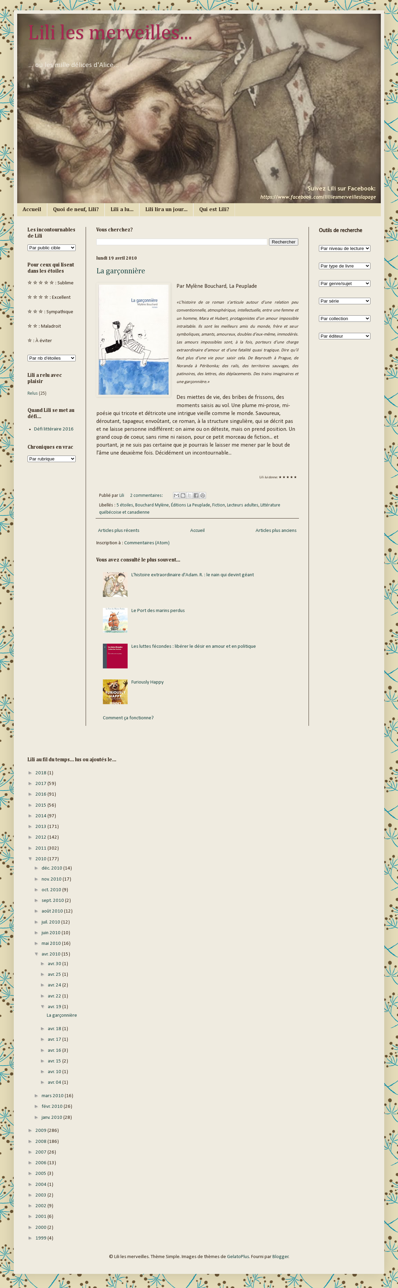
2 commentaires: (147, 495)
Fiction (218, 505)
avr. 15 (55, 1061)
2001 (41, 1216)
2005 (41, 1173)
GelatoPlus (238, 1256)
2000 (41, 1227)
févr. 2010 (53, 1106)
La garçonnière (120, 271)
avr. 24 (55, 985)
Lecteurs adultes (242, 505)
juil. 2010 (51, 922)
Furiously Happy (147, 682)
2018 (41, 773)
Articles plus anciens (276, 530)
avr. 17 (55, 1039)
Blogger (280, 1256)
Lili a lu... (121, 209)
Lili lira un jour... (166, 209)
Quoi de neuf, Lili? (76, 209)
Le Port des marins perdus (158, 610)
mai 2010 (52, 943)
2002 (41, 1206)
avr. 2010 (52, 954)
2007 (41, 1152)
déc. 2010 (52, 868)
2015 (41, 805)
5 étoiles (125, 505)
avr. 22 (55, 996)
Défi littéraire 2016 (54, 429)
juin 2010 (52, 933)
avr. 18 (55, 1029)
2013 (41, 826)
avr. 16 (55, 1050)
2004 (41, 1184)
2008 (41, 1141)
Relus (33, 393)
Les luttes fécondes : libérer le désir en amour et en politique (193, 646)
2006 (41, 1163)
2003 (41, 1195)
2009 (41, 1130)
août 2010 (53, 911)
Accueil (32, 209)
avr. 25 (55, 974)
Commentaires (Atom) (147, 543)
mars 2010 (53, 1096)
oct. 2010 (52, 890)
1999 (41, 1238)
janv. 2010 (52, 1117)
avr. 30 (55, 964)
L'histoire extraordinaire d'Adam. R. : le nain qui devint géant (192, 575)
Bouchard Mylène (152, 505)
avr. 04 (55, 1082)
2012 (41, 837)
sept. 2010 (53, 900)
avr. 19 (55, 1006)
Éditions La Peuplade (190, 505)
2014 (41, 816)
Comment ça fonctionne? (128, 718)
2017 (41, 783)
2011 (41, 848)
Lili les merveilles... (110, 33)
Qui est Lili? (214, 209)
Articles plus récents (118, 530)
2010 (41, 859)
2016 (41, 794)
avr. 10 (55, 1071)
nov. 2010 (52, 879)
